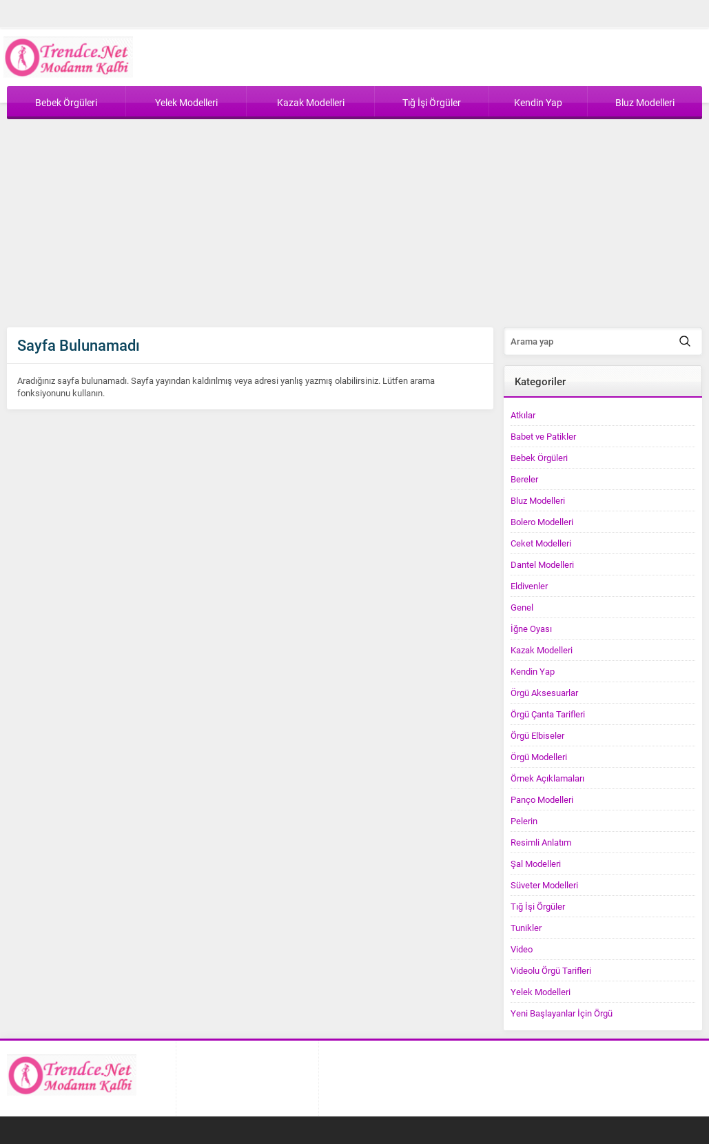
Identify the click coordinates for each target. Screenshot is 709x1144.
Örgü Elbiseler (537, 735)
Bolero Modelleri (542, 521)
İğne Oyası (531, 628)
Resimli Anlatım (541, 842)
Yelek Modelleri (541, 991)
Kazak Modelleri (542, 650)
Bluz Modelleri (538, 500)
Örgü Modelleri (539, 756)
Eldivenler (529, 586)
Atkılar (523, 415)
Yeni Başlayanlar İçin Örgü (562, 1013)
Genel (522, 607)
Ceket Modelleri (541, 543)
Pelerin (524, 821)
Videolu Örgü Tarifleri (551, 970)
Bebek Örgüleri (539, 457)
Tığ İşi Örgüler (538, 906)
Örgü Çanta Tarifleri (548, 714)
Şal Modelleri (536, 863)
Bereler (524, 479)
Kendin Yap (533, 671)
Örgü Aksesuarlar (544, 692)
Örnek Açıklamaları (547, 778)
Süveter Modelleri (544, 885)
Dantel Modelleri (542, 564)
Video (522, 949)
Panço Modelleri (542, 799)
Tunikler (526, 927)
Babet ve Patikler (543, 436)
